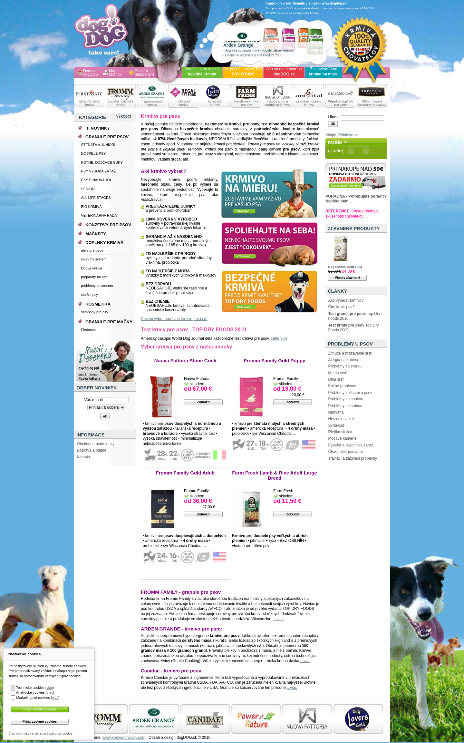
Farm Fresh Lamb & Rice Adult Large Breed (274, 475)
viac (49, 687)
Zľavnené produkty (354, 228)
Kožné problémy (342, 386)
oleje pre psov (92, 250)
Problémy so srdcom (345, 406)
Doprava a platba (91, 450)
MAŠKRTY (95, 233)
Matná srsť (337, 373)
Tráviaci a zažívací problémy (352, 458)
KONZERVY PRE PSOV (108, 224)
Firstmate (88, 330)
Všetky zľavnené (347, 277)
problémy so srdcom (97, 286)
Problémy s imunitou (345, 399)
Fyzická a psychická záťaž (350, 445)
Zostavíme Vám (324, 71)
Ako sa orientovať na (284, 71)
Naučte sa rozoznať (202, 71)
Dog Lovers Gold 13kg (345, 267)
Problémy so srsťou (345, 366)
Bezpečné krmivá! (243, 71)
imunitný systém (93, 259)
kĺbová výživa (91, 268)
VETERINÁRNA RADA (99, 215)
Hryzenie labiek (341, 418)
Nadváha (335, 412)
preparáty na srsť (94, 277)
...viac (279, 619)
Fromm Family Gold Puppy (274, 360)
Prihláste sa (348, 135)
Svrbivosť (336, 425)
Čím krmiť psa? (341, 307)
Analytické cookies (30, 692)
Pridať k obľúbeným (144, 73)
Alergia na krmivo (343, 359)
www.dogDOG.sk (286, 8)
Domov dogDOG (90, 73)
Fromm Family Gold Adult (185, 472)
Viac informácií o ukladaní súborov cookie (40, 733)
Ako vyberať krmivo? (345, 300)
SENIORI (88, 189)
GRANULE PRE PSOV (107, 136)
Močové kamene (342, 438)
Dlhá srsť (336, 379)
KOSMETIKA (98, 304)
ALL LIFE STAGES (96, 198)
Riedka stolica (340, 432)
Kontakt (83, 457)
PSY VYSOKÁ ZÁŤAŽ (98, 171)
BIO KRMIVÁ (91, 207)
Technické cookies (30, 687)
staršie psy (89, 295)
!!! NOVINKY (97, 128)
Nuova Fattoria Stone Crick (185, 360)
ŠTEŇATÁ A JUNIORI (98, 145)
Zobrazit (203, 402)
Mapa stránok (115, 73)
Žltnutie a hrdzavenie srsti (350, 353)
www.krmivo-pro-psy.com (123, 737)
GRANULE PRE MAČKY (108, 321)
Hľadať (334, 117)
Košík (335, 142)
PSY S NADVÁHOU (96, 180)
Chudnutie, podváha (345, 451)
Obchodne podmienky (95, 444)
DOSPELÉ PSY (93, 153)
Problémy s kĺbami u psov (350, 392)
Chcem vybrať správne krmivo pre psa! (174, 319)
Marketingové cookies (33, 697)
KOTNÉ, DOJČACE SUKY (102, 162)
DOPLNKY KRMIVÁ (104, 242)
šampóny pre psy (94, 312)
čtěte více (279, 338)
